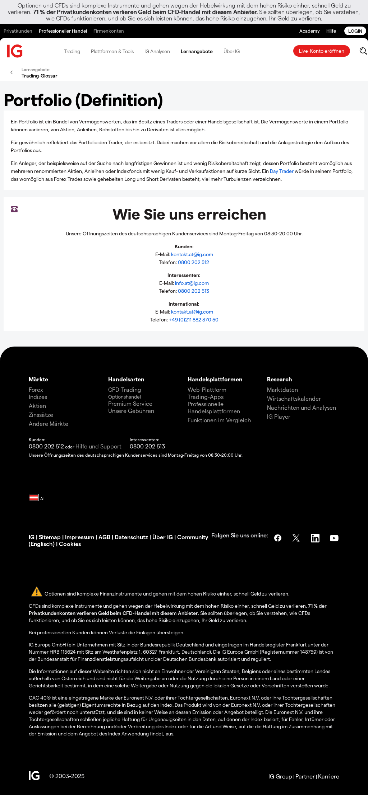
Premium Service (130, 403)
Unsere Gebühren (131, 410)
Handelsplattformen (215, 379)
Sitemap (50, 536)
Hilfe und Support (98, 446)
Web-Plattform (207, 389)
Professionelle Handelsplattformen (214, 407)
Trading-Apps (206, 396)
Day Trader (282, 171)
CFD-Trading (124, 389)
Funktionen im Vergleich (219, 420)
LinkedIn (316, 538)
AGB (104, 536)
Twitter (297, 538)
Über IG (232, 51)
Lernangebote (197, 51)
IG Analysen (157, 51)
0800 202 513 (193, 291)
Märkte (38, 379)
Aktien (37, 405)
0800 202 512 (193, 262)
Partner (305, 776)
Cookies (70, 543)
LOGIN (355, 30)
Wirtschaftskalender (294, 398)
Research (279, 379)
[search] (363, 51)
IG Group (280, 776)
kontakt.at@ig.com (192, 254)
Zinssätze (41, 414)
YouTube (335, 538)
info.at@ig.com (192, 283)
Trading (72, 51)
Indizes (38, 396)
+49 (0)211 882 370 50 (193, 319)
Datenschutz (131, 536)
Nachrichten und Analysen (301, 407)
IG (31, 536)
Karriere (328, 776)
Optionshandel (124, 397)
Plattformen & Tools (112, 51)
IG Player (278, 416)
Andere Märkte (48, 423)
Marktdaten (282, 389)
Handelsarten (126, 379)
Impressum (79, 536)
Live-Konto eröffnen (321, 51)
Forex (36, 389)
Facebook (277, 538)
